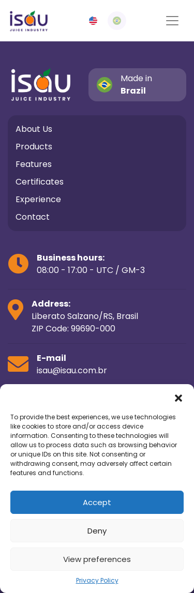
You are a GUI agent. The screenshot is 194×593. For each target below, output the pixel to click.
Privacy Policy (97, 580)
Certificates (40, 182)
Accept (97, 502)
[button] (178, 397)
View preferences (97, 559)
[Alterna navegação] (172, 21)
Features (34, 164)
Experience (38, 199)
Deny (97, 530)
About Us (34, 129)
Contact (33, 217)
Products (34, 147)
